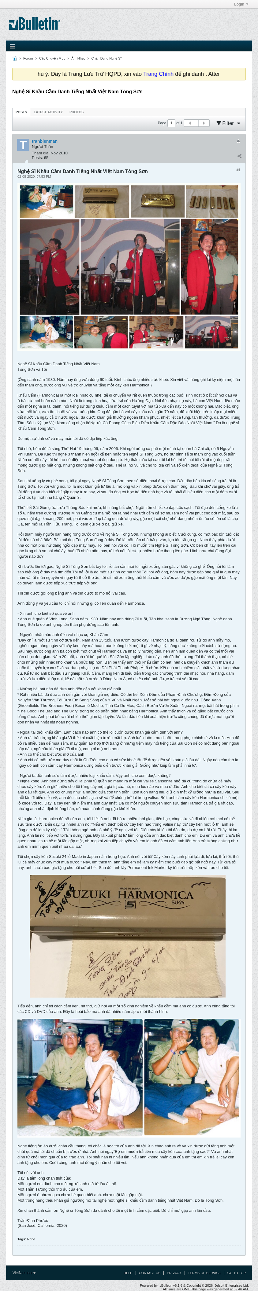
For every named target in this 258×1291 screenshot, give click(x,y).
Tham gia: (41, 153)
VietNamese (24, 1273)
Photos (76, 112)
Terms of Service (204, 1273)
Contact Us (150, 1273)
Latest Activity (48, 112)
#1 (239, 170)
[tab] (21, 112)
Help (128, 1273)
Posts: (37, 157)
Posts (21, 112)
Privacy (174, 1273)
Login (241, 4)
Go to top (236, 1273)
